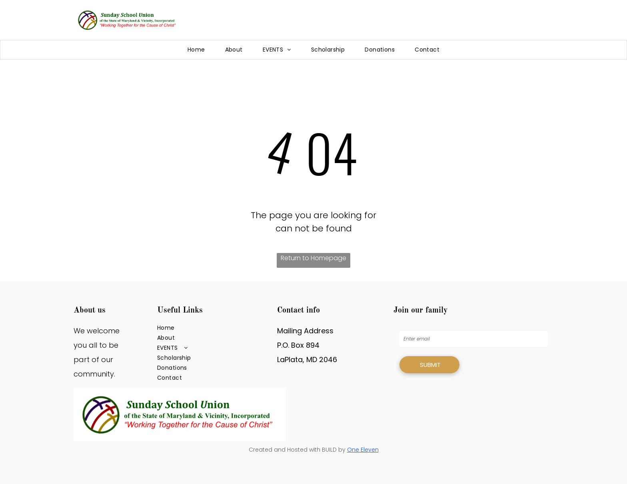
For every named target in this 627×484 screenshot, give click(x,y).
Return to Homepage (313, 258)
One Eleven (363, 450)
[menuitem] (196, 50)
